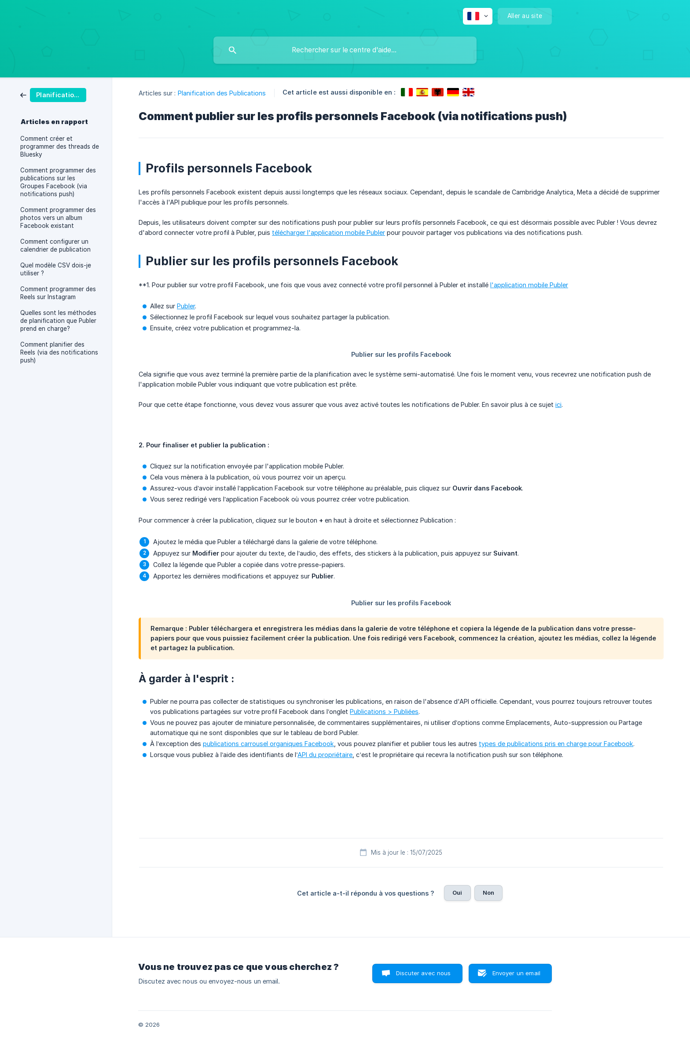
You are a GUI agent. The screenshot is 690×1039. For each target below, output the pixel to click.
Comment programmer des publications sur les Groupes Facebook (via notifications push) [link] (58, 182)
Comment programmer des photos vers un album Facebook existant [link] (58, 217)
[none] (477, 16)
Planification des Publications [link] (222, 93)
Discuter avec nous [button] (423, 973)
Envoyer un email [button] (516, 973)
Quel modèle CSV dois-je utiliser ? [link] (55, 269)
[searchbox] (345, 50)
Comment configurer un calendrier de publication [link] (55, 245)
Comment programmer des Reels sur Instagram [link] (58, 292)
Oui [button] (457, 892)
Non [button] (488, 892)
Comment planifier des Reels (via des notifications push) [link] (59, 352)
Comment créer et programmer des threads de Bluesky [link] (59, 146)
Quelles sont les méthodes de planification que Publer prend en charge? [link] (58, 320)
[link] (53, 94)
